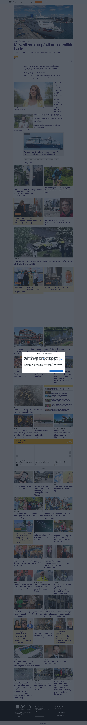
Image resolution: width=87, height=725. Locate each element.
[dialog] (43, 362)
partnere (43, 358)
